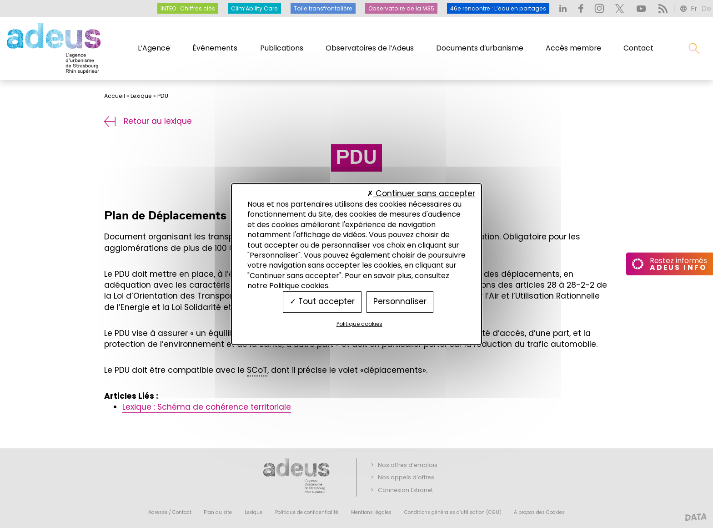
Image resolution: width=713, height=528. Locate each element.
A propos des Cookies (539, 512)
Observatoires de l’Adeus (370, 48)
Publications (281, 48)
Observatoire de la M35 (401, 8)
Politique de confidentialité (306, 512)
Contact (638, 48)
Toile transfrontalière (323, 8)
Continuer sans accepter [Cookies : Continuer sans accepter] (421, 193)
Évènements (214, 48)
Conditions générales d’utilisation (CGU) (453, 512)
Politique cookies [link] (359, 324)
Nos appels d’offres (406, 477)
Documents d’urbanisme (479, 48)
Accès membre (573, 48)
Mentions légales (371, 512)
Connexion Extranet (405, 490)
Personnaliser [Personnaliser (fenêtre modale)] (400, 301)
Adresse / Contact (169, 512)
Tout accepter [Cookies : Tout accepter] (322, 301)
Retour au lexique (148, 121)
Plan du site (218, 512)
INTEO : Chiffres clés (188, 8)
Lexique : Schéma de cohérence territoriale (206, 406)
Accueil (114, 96)
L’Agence (154, 48)
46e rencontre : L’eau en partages (498, 8)
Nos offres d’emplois (407, 465)
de (706, 8)
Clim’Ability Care (254, 8)
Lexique (141, 96)
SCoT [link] (257, 370)
